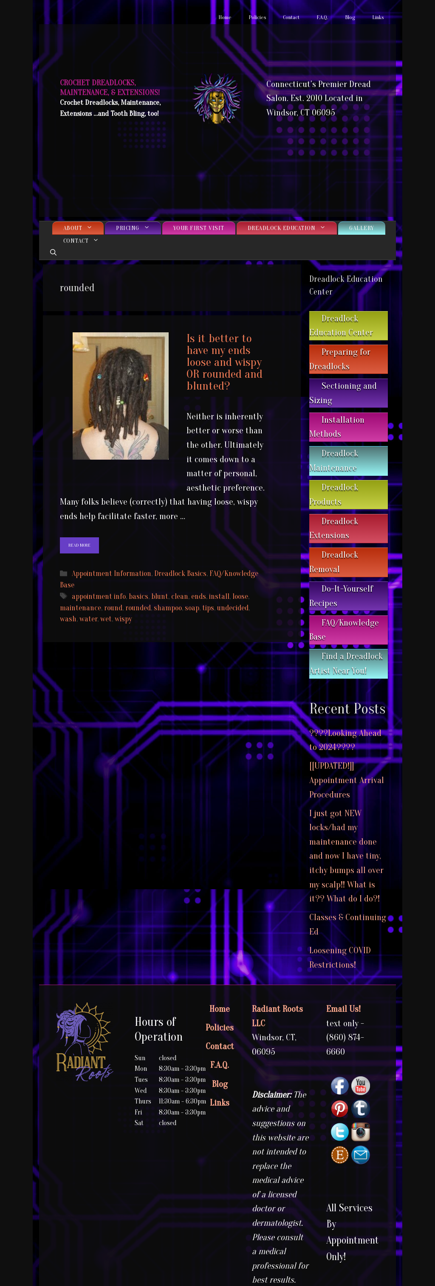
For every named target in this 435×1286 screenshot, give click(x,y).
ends (198, 596)
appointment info (99, 596)
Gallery (361, 228)
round (113, 608)
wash (68, 619)
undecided (233, 608)
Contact (291, 17)
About (83, 228)
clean (179, 596)
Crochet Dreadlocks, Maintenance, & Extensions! (110, 87)
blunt (159, 596)
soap (192, 608)
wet (106, 619)
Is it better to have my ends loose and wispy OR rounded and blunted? (224, 362)
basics (138, 596)
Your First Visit (198, 228)
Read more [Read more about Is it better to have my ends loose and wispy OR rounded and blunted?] (79, 545)
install (219, 596)
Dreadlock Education (292, 228)
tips (208, 608)
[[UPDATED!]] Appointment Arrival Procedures (346, 780)
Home (225, 17)
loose (240, 596)
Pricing (138, 228)
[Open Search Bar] (53, 253)
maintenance (80, 608)
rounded (138, 608)
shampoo (168, 608)
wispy (123, 619)
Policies (257, 17)
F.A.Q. (322, 17)
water (88, 619)
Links (378, 17)
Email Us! (343, 1009)
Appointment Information (111, 573)
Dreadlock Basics (180, 573)
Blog (350, 17)
